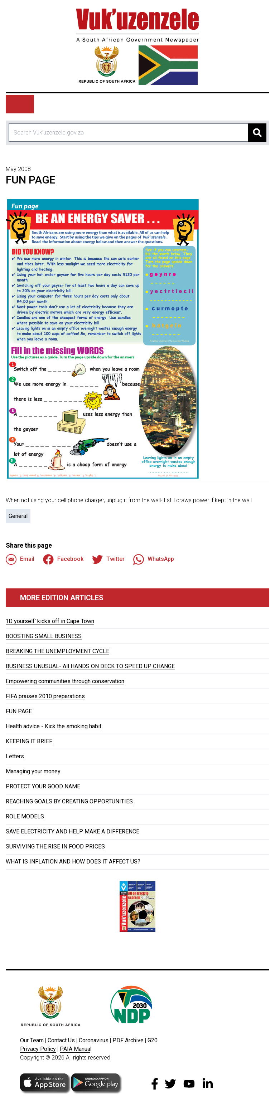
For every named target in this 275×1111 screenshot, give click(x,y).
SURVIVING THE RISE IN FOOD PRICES (55, 846)
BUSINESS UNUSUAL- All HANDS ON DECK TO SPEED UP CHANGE (90, 666)
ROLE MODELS (25, 816)
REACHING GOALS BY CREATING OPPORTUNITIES (69, 801)
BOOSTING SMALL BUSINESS (44, 636)
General (18, 516)
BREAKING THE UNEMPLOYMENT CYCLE (57, 651)
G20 (153, 1040)
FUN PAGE (19, 711)
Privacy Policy (38, 1049)
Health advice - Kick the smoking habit (53, 726)
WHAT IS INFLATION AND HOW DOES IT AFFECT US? (73, 861)
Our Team (32, 1040)
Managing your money (33, 771)
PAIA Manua (75, 1049)
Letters (15, 756)
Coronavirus (93, 1040)
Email (20, 559)
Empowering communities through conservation (65, 681)
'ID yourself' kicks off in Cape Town (50, 621)
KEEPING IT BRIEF (29, 741)
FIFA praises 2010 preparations (45, 696)
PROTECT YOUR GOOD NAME (43, 786)
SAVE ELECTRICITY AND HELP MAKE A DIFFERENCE (72, 831)
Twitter (108, 559)
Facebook (63, 559)
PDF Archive (128, 1040)
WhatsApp (153, 559)
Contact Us (61, 1040)
